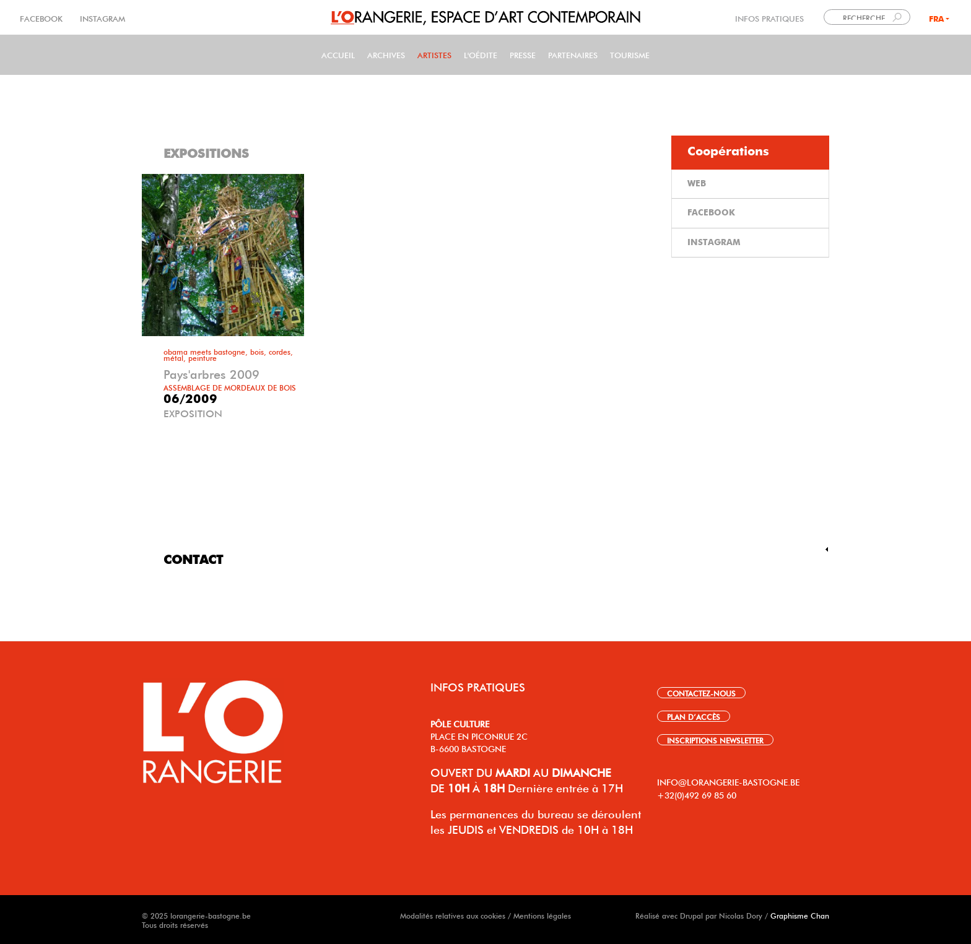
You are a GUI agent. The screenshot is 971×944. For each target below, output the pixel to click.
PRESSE (523, 54)
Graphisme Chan (799, 915)
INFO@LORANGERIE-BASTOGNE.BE (728, 781)
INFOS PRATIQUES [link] (769, 17)
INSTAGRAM (101, 17)
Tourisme (630, 54)
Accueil (338, 54)
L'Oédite (480, 54)
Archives (386, 54)
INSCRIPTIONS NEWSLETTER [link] (715, 740)
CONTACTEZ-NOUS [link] (701, 693)
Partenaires (573, 54)
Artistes (434, 54)
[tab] (750, 153)
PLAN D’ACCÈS (693, 716)
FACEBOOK (42, 17)
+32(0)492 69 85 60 (696, 794)
